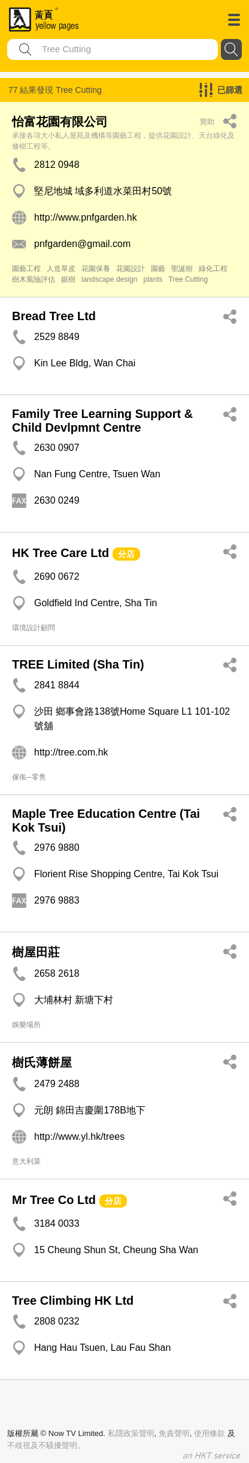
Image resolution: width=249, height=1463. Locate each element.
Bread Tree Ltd (54, 316)
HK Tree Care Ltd (60, 552)
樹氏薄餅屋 (42, 1062)
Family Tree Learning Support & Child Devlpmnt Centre (102, 420)
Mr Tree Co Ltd (54, 1199)
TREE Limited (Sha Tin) (78, 664)
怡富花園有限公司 (60, 121)
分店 (126, 554)
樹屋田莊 (36, 952)
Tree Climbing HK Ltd (72, 1300)
